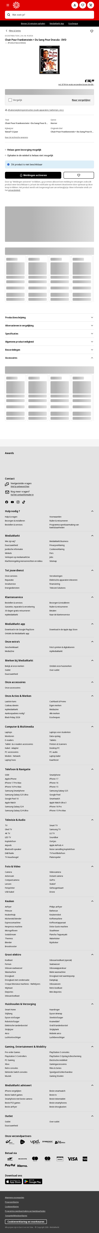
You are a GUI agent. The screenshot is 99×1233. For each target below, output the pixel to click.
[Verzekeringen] (56, 576)
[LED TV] (8, 837)
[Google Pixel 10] (12, 798)
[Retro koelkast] (56, 988)
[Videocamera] (55, 872)
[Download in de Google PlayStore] (19, 629)
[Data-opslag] (55, 736)
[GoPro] (52, 880)
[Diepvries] (9, 991)
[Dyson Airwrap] (56, 1013)
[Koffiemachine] (56, 918)
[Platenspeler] (55, 857)
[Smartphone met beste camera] (18, 1098)
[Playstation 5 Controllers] (16, 1056)
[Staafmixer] (54, 930)
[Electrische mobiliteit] (58, 1060)
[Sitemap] (53, 561)
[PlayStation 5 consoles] (59, 1052)
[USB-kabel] (9, 891)
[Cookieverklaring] (57, 549)
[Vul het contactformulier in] (22, 494)
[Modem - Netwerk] (12, 756)
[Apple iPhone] (10, 778)
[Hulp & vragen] (11, 516)
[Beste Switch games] (14, 1094)
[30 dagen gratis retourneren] (17, 610)
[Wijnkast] (9, 988)
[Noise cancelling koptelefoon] (62, 849)
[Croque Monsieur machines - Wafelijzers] (22, 984)
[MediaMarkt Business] (59, 541)
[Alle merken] (55, 713)
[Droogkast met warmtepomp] (62, 976)
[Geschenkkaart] (11, 647)
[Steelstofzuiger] (56, 1017)
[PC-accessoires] (11, 752)
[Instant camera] (56, 876)
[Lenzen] (8, 884)
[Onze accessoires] (12, 687)
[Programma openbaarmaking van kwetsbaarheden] (72, 526)
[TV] (6, 825)
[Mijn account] (74, 5)
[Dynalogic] (47, 1142)
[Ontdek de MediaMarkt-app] (17, 633)
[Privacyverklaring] (57, 545)
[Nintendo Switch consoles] (16, 1072)
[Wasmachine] (10, 972)
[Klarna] (22, 1166)
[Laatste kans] (10, 701)
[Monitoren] (9, 736)
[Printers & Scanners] (58, 744)
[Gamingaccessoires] (58, 1064)
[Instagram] (19, 502)
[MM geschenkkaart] (60, 1159)
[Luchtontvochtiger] (13, 1037)
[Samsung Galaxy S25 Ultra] (16, 794)
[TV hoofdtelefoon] (57, 853)
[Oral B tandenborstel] (59, 1025)
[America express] (85, 1159)
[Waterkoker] (55, 938)
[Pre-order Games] (12, 1052)
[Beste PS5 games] (12, 1102)
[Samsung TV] (55, 829)
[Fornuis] (8, 964)
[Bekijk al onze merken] (14, 666)
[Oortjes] (53, 841)
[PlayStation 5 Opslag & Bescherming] (65, 1056)
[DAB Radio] (9, 853)
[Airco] (7, 1033)
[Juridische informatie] (14, 549)
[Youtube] (13, 502)
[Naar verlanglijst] (82, 5)
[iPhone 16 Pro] (56, 806)
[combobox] (52, 15)
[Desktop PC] (55, 748)
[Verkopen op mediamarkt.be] (17, 557)
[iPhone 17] (54, 778)
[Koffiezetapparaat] (58, 922)
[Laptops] (8, 732)
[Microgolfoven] (11, 930)
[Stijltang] (8, 1013)
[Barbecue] (54, 910)
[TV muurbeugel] (11, 857)
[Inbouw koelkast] (12, 995)
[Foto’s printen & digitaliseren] (62, 647)
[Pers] (51, 553)
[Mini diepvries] (56, 991)
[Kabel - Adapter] (12, 748)
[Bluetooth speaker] (13, 849)
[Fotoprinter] (10, 888)
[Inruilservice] (10, 584)
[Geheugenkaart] (57, 888)
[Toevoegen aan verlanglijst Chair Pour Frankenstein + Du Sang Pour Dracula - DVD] (91, 31)
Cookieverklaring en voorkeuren (26, 1221)
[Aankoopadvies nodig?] (15, 713)
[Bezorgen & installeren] (15, 520)
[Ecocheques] (55, 717)
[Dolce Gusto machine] (59, 926)
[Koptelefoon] (10, 841)
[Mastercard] (47, 1159)
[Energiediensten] (12, 587)
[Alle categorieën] (8, 5)
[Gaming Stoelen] (57, 1076)
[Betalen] (53, 610)
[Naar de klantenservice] (60, 614)
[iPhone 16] (54, 782)
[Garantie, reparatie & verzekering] (20, 606)
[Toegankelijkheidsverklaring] (16, 1216)
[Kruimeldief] (54, 1021)
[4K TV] (7, 833)
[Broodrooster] (11, 946)
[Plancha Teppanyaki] (58, 934)
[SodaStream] (10, 934)
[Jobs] (51, 557)
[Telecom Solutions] (58, 587)
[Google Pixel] (55, 794)
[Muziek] (8, 1076)
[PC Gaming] (10, 1060)
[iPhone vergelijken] (13, 1090)
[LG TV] (52, 833)
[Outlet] (7, 670)
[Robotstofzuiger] (12, 1021)
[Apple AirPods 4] (56, 845)
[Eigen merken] (55, 705)
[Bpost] (10, 1142)
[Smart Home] (10, 1009)
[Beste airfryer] (11, 1106)
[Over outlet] (54, 670)
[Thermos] (9, 938)
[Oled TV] (8, 829)
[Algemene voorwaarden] (14, 1197)
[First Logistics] (60, 1142)
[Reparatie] (9, 580)
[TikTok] (25, 502)
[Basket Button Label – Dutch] (90, 5)
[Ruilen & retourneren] (59, 520)
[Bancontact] (10, 1159)
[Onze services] (11, 576)
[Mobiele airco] (55, 1033)
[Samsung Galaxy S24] (14, 806)
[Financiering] (55, 584)
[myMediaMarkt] (11, 614)
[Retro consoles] (11, 1068)
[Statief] (52, 884)
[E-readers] (9, 740)
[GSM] (7, 774)
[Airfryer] (8, 906)
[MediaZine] (9, 651)
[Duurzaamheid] (11, 545)
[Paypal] (10, 1165)
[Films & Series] (55, 1068)
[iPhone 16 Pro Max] (13, 786)
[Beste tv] (53, 1094)
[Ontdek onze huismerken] (61, 666)
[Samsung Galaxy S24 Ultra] (16, 810)
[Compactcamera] (12, 880)
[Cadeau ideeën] (11, 705)
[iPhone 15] (54, 786)
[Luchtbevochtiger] (57, 1037)
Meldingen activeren (33, 175)
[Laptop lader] (55, 756)
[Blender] (8, 942)
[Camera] (8, 872)
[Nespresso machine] (13, 926)
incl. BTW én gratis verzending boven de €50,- (76, 84)
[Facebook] (8, 502)
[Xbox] (7, 1064)
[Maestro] (35, 1159)
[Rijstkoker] (54, 942)
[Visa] (72, 1158)
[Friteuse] (8, 910)
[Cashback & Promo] (58, 701)
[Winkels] (8, 553)
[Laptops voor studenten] (60, 732)
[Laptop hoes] (10, 760)
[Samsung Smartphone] (15, 790)
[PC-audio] (54, 752)
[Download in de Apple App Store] (63, 629)
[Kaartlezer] (54, 760)
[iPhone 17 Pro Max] (13, 782)
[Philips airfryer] (56, 906)
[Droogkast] (9, 976)
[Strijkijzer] (9, 1029)
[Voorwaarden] (55, 516)
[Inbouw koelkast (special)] (61, 960)
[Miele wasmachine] (58, 972)
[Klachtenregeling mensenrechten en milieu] (23, 561)
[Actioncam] (9, 876)
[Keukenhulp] (10, 914)
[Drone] (52, 891)
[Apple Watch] (10, 802)
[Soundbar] (54, 837)
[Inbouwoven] (55, 984)
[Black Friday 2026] (12, 717)
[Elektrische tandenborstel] (16, 1025)
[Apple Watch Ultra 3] (58, 802)
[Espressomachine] (12, 922)
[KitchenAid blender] (13, 918)
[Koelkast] (9, 960)
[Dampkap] (54, 980)
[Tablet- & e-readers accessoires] (19, 744)
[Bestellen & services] (14, 524)
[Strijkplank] (54, 1029)
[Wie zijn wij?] (10, 541)
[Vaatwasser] (55, 964)
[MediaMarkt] (38, 5)
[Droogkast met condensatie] (17, 980)
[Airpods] (8, 845)
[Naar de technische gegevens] (16, 137)
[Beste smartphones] (58, 1102)
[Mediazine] (54, 709)
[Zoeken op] (8, 14)
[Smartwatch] (55, 798)
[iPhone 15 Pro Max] (58, 810)
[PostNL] (22, 1142)
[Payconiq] (22, 1158)
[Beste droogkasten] (58, 1106)
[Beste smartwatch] (57, 1090)
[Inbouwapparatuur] (58, 968)
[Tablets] (53, 740)
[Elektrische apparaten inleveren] (63, 580)
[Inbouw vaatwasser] (13, 968)
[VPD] (35, 1142)
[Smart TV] (54, 825)
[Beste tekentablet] (57, 1098)
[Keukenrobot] (55, 914)
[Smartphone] (55, 774)
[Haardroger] (55, 1009)
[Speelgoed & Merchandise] (61, 1072)
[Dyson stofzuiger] (12, 1017)
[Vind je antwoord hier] (20, 486)
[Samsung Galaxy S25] (59, 790)
